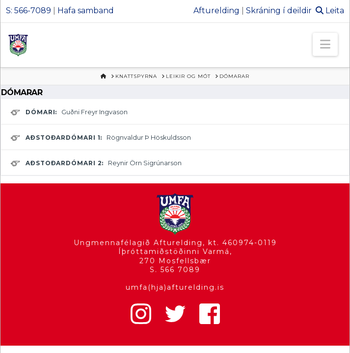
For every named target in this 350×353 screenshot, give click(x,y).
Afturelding (216, 10)
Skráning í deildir (279, 10)
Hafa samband (85, 10)
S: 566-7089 (28, 10)
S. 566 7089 (175, 269)
